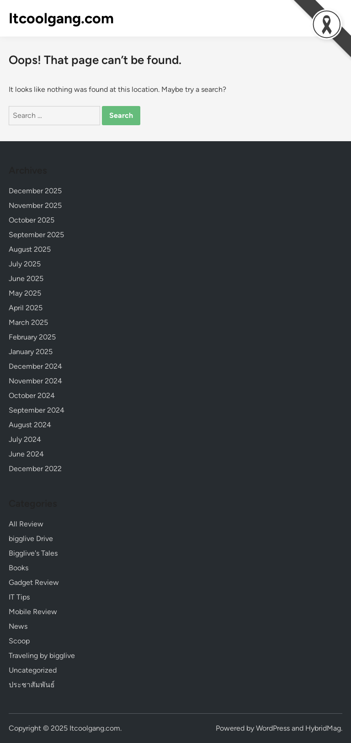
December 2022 (35, 468)
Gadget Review (34, 582)
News (18, 626)
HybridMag (323, 728)
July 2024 (25, 439)
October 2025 (31, 220)
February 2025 (32, 337)
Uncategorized (33, 670)
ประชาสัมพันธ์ (32, 684)
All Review (26, 524)
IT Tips (19, 597)
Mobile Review (33, 611)
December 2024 (35, 366)
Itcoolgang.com (61, 18)
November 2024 (35, 381)
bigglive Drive (31, 538)
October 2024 (32, 395)
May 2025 (25, 293)
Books (18, 567)
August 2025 (30, 249)
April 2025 (26, 307)
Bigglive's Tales (33, 553)
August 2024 (30, 424)
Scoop (19, 641)
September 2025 (36, 234)
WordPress (273, 728)
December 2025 (35, 190)
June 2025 (26, 278)
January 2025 (31, 351)
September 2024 (36, 410)
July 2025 (25, 264)
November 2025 (35, 205)
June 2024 (26, 454)
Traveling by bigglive (42, 655)
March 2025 (28, 322)
